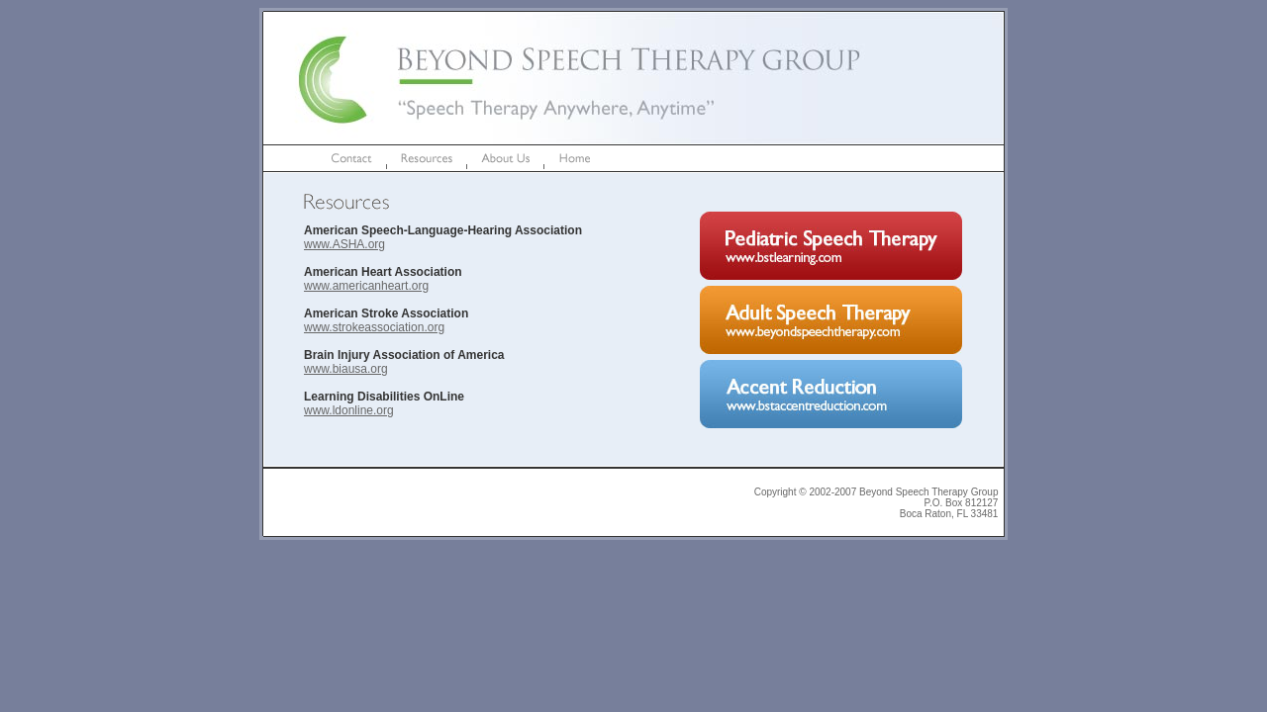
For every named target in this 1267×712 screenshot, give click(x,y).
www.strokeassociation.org (374, 327)
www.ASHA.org (344, 244)
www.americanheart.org (366, 286)
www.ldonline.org (349, 410)
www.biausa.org (346, 369)
